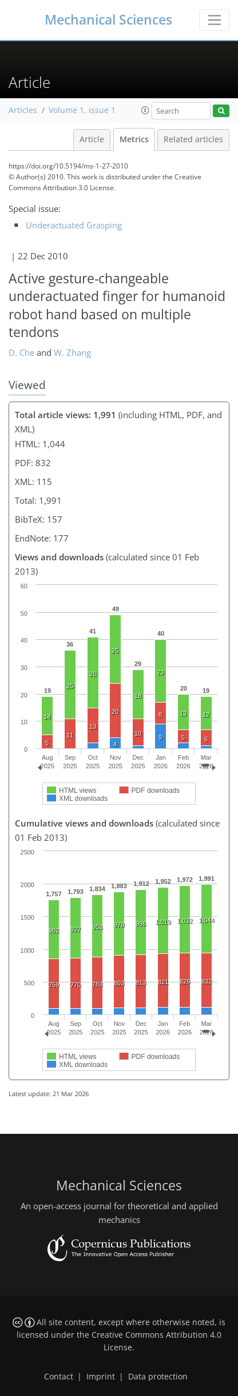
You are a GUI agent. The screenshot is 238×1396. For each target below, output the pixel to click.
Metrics (134, 139)
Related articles (193, 139)
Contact (58, 1376)
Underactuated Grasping (74, 225)
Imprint (100, 1376)
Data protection (158, 1376)
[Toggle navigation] (214, 20)
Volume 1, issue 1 (82, 110)
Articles (23, 110)
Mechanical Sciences (108, 20)
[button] (145, 110)
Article (92, 139)
